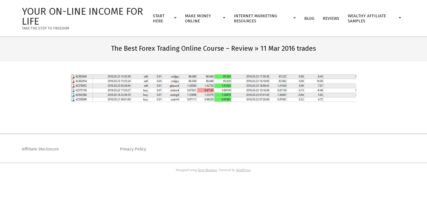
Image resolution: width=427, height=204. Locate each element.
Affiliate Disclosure (40, 149)
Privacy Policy (133, 149)
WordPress (243, 170)
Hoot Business (207, 170)
